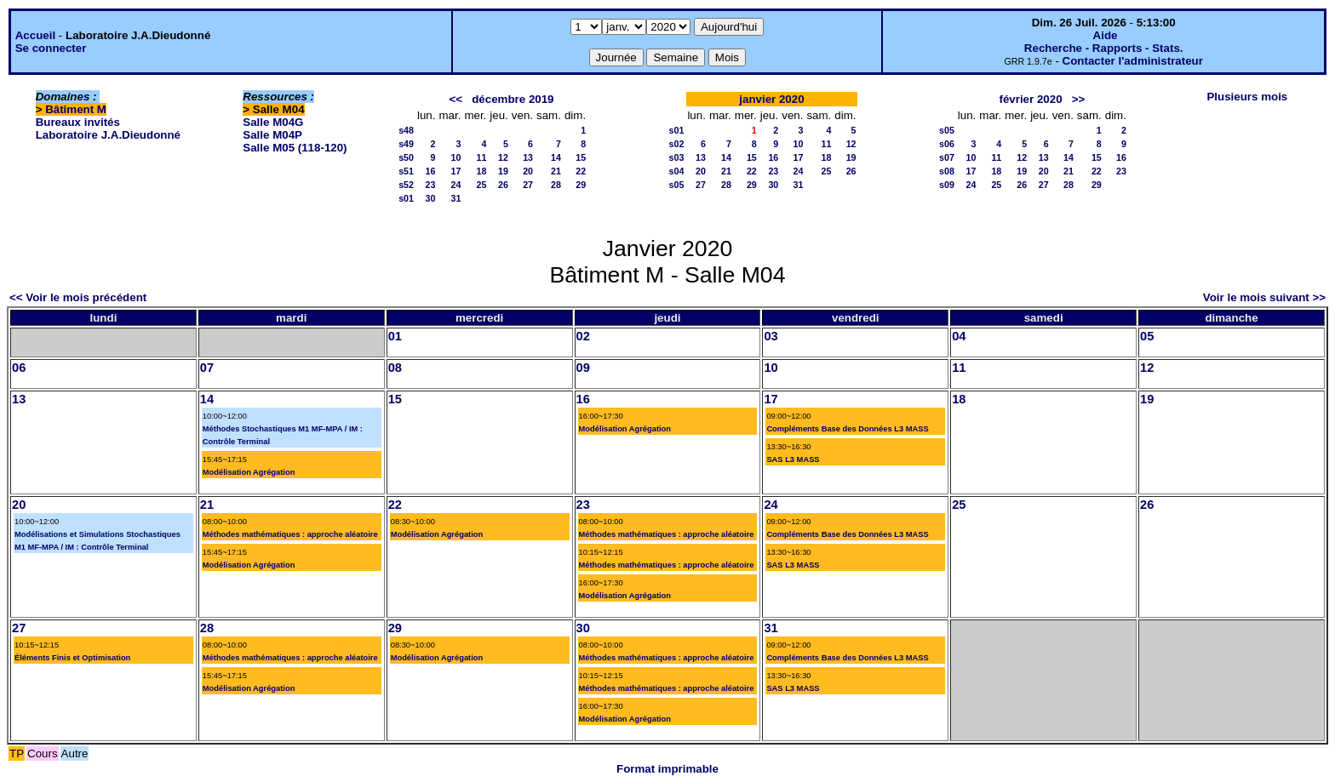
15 (581, 157)
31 (456, 198)
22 (581, 171)
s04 (677, 171)
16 (431, 171)
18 (481, 171)
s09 (946, 185)
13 (528, 157)
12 (503, 157)
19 (503, 171)
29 (581, 185)
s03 (677, 157)
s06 (946, 144)
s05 (677, 185)
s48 (406, 130)
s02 (677, 144)
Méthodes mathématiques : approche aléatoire (290, 534)
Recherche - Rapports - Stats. (1103, 48)
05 (1147, 336)
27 (528, 185)
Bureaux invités (78, 122)
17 (456, 171)
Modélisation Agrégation (249, 472)
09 (583, 367)
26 (503, 185)
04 (958, 336)
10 (456, 157)
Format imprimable (667, 768)
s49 (406, 144)
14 (556, 157)
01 (395, 336)
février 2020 (1030, 99)
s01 (406, 198)
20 (528, 171)
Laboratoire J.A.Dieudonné (108, 134)
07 (207, 367)
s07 (946, 157)
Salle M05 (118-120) (295, 147)
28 (556, 185)
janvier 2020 (771, 99)
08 (395, 367)
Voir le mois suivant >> (1264, 297)
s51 (406, 171)
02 (583, 336)
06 (19, 367)
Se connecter (51, 48)
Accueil (35, 35)
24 (456, 185)
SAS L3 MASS (792, 459)
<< (456, 99)
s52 (406, 185)
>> (1079, 99)
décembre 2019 (512, 99)
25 (481, 185)
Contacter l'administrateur (1133, 60)
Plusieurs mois (1246, 96)
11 (481, 157)
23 (431, 185)
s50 (406, 157)
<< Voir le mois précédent (77, 297)
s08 (946, 171)
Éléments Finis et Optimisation (72, 658)
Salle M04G (273, 122)
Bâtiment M (75, 109)
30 (431, 198)
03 (770, 336)
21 (556, 171)
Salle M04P (272, 134)
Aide (1105, 35)
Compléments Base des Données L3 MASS (847, 429)
